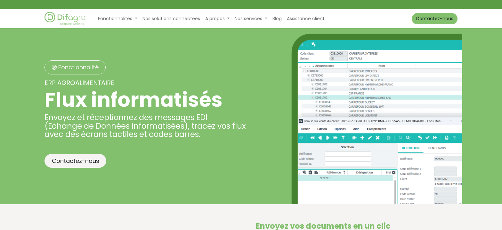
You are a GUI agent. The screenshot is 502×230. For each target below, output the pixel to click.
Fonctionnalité (75, 67)
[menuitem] (171, 19)
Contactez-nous (434, 18)
